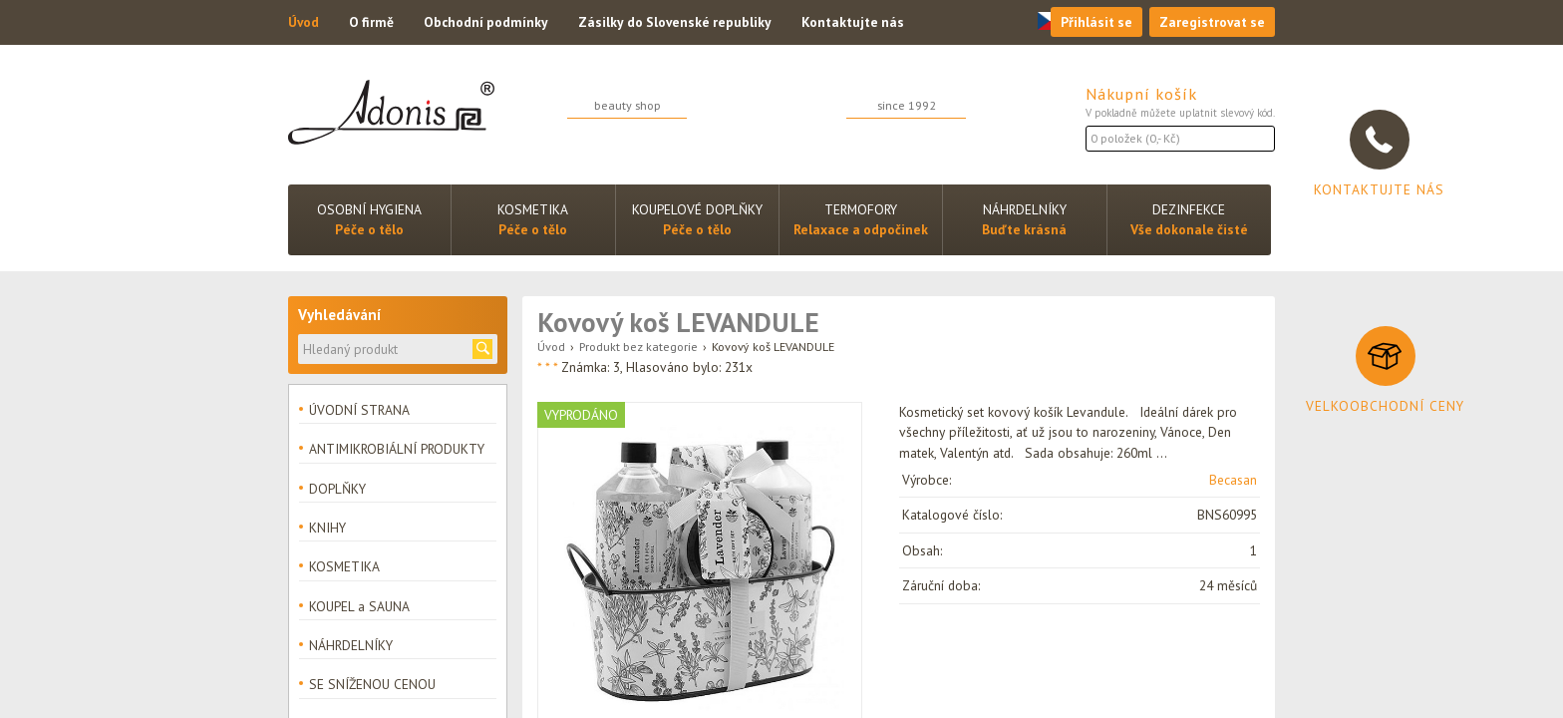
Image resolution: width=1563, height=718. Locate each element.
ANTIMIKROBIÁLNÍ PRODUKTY (396, 449)
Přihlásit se (1096, 22)
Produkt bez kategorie (638, 346)
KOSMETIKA (344, 566)
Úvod (303, 22)
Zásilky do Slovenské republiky (675, 22)
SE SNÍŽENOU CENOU (372, 684)
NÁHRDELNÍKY (351, 645)
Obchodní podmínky (486, 22)
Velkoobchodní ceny (1385, 406)
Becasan (1233, 480)
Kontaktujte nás (852, 22)
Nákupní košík (1141, 94)
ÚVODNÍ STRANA (359, 410)
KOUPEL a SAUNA (359, 606)
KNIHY (327, 528)
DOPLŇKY (337, 489)
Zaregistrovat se (1212, 22)
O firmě (371, 22)
